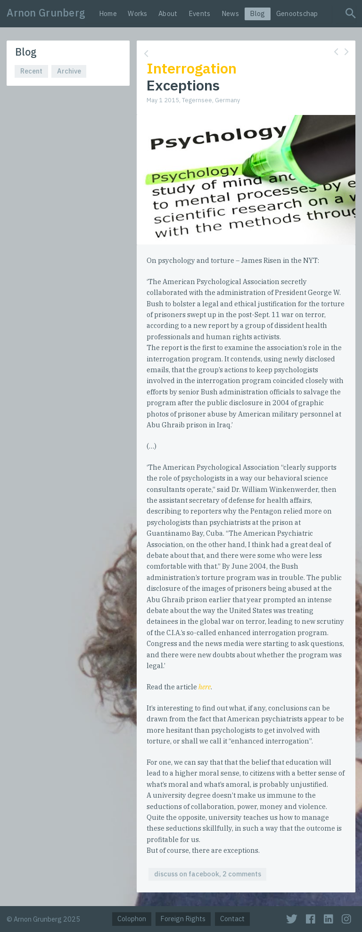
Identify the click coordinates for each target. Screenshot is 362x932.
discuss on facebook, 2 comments (207, 873)
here (204, 686)
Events (200, 13)
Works (137, 13)
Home (108, 13)
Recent (31, 70)
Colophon (131, 918)
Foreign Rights (183, 918)
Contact (232, 918)
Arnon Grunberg (46, 12)
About (167, 13)
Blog (257, 13)
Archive (69, 70)
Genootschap (297, 13)
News (230, 13)
